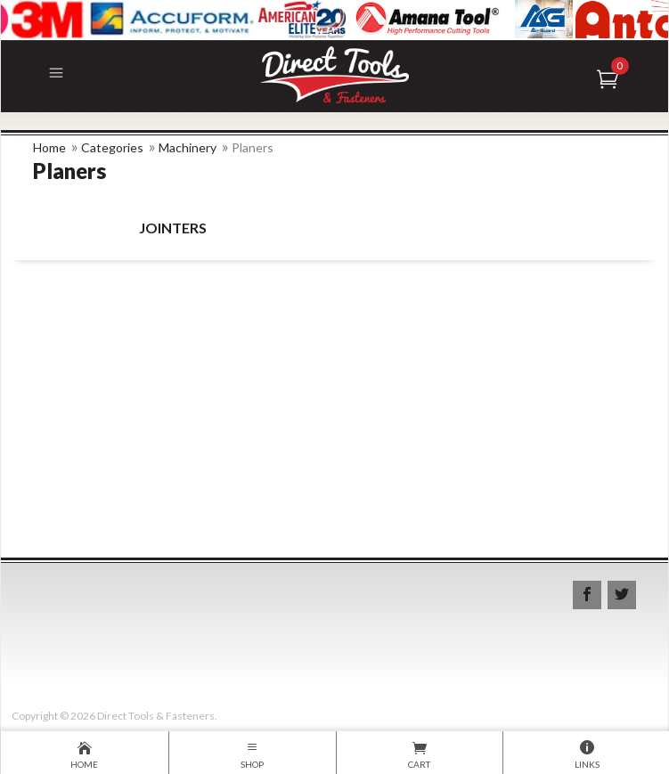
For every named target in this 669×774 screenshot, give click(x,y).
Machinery (187, 147)
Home (49, 147)
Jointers (173, 227)
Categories (112, 147)
